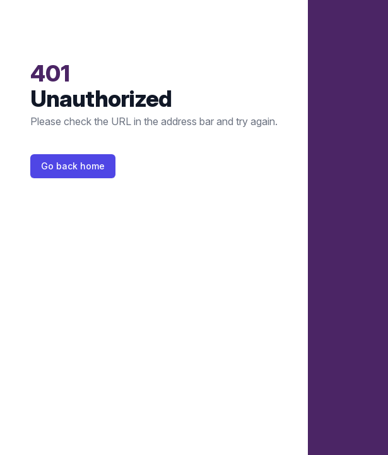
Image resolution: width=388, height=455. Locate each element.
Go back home (73, 166)
